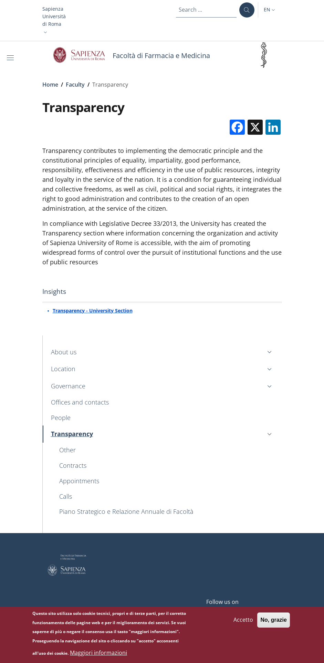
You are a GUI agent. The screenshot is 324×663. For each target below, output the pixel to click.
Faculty (75, 84)
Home (50, 84)
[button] (54, 20)
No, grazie (273, 623)
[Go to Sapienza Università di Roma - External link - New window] (83, 55)
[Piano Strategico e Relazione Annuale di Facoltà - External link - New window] (166, 512)
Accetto (243, 622)
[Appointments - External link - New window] (166, 481)
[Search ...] (246, 10)
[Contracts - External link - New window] (166, 465)
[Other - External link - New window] (166, 450)
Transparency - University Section (93, 310)
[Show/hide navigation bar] (11, 57)
